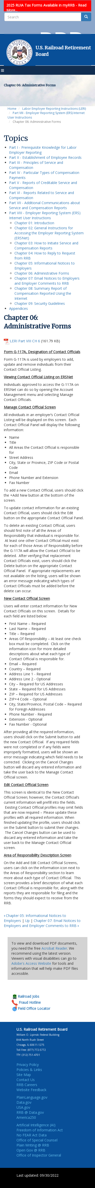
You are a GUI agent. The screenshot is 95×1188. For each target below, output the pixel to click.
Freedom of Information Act (39, 1130)
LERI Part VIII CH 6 (25, 341)
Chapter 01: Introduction (34, 222)
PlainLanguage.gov (31, 1097)
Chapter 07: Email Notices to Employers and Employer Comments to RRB (47, 281)
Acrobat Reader (54, 948)
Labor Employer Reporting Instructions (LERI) (54, 108)
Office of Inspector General (38, 1155)
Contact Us (25, 1079)
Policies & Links (29, 1069)
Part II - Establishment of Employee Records (45, 157)
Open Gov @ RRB (30, 1150)
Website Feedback (31, 1089)
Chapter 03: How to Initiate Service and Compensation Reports (46, 245)
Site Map (23, 1074)
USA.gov (23, 1107)
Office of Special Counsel (37, 1140)
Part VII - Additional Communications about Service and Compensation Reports (44, 205)
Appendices (18, 308)
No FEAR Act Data (31, 1135)
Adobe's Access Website (31, 963)
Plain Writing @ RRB (32, 1145)
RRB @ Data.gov (30, 1112)
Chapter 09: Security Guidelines (39, 303)
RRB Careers (26, 1084)
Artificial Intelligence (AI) (35, 1125)
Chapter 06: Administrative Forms (41, 273)
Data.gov (23, 1102)
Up (27, 920)
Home (12, 108)
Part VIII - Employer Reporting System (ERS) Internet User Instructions (45, 215)
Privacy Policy (27, 1064)
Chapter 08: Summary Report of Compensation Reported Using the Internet (42, 293)
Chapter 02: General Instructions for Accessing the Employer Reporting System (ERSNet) (49, 233)
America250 (26, 1117)
